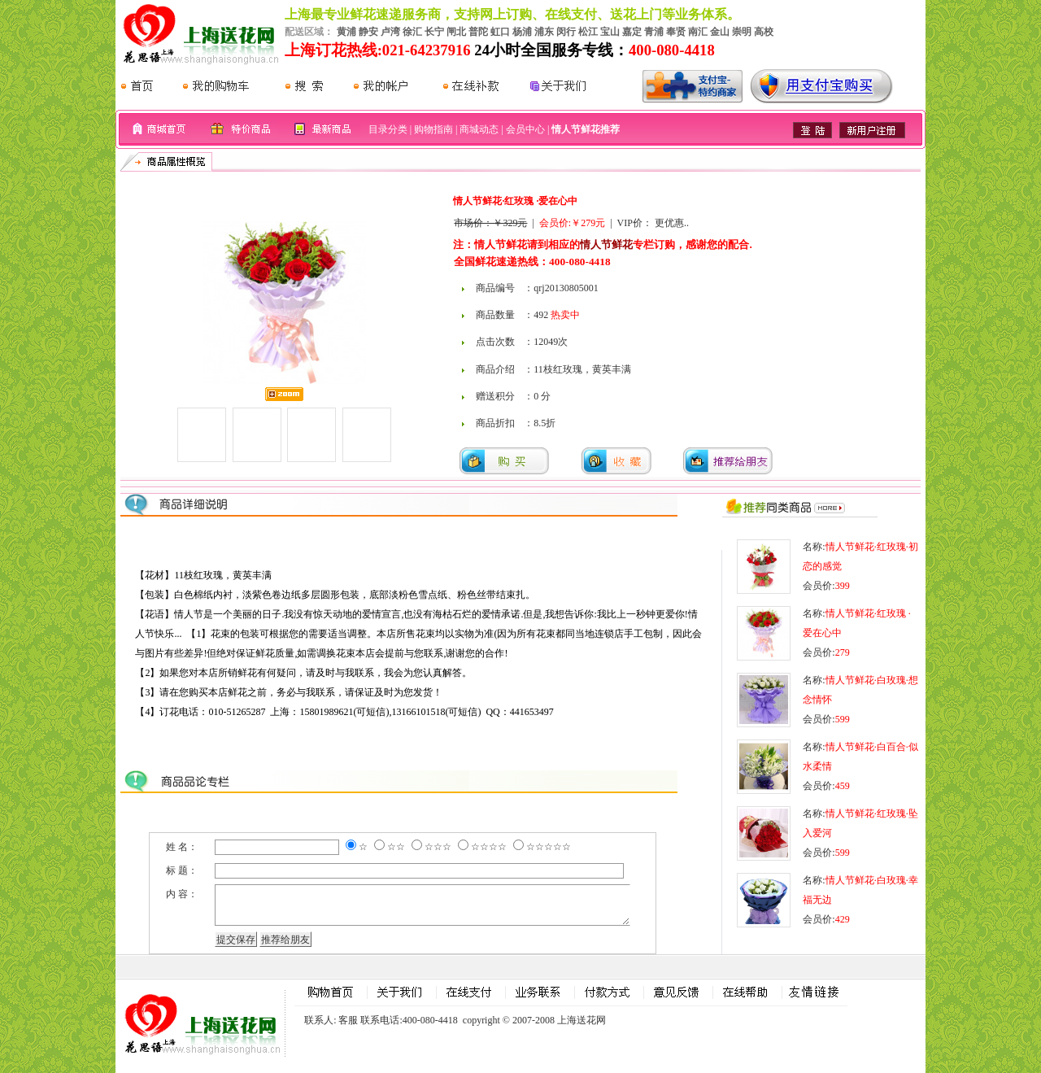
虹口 (500, 31)
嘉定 (632, 31)
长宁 (434, 31)
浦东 (544, 31)
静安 (368, 31)
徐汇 (412, 31)
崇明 (741, 31)
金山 (720, 31)
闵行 (566, 31)
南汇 (698, 31)
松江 (588, 31)
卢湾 (390, 31)
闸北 (456, 31)
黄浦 (346, 31)
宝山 (610, 31)
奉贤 (676, 31)
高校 (763, 31)
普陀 (478, 31)
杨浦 (522, 31)
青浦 (654, 31)
